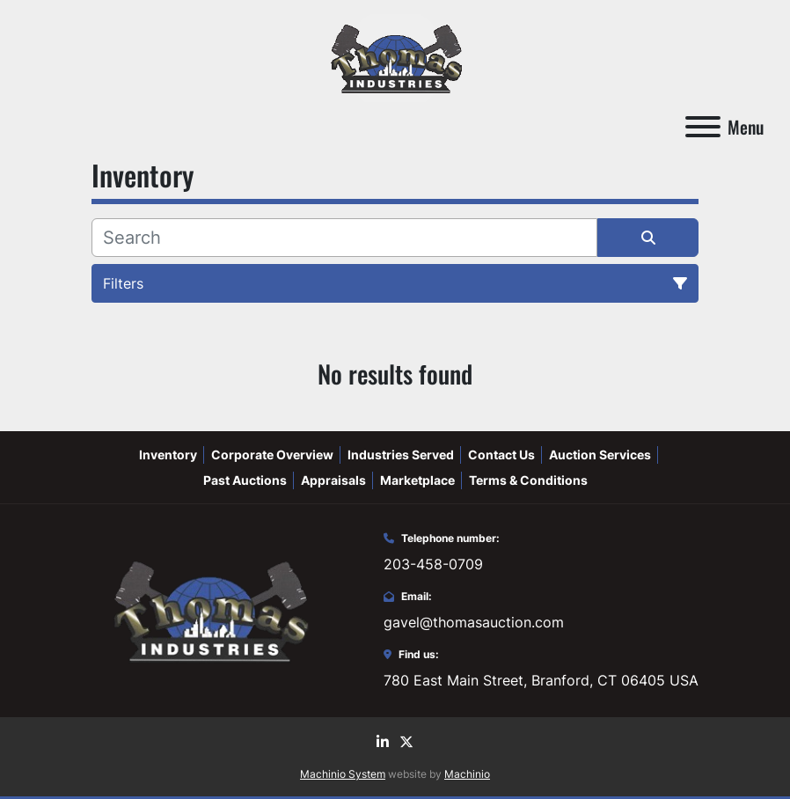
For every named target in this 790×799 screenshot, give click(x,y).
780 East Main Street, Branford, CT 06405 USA (541, 680)
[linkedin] (383, 741)
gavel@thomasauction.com (474, 622)
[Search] (344, 237)
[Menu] (703, 126)
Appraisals (333, 480)
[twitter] (406, 741)
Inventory (168, 454)
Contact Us (501, 454)
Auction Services (600, 454)
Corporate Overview (272, 454)
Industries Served (400, 454)
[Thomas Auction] (208, 609)
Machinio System (342, 774)
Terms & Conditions (528, 480)
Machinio (467, 774)
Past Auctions (245, 480)
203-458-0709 (433, 564)
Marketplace (417, 480)
